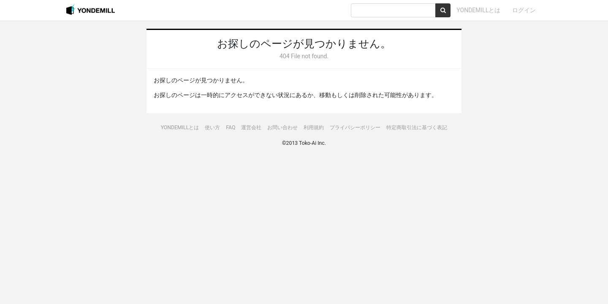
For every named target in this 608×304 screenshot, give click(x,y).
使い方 (212, 127)
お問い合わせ (282, 127)
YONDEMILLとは (478, 10)
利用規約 (314, 127)
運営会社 (251, 127)
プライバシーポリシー (355, 127)
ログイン (524, 10)
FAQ (230, 127)
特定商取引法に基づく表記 (416, 127)
